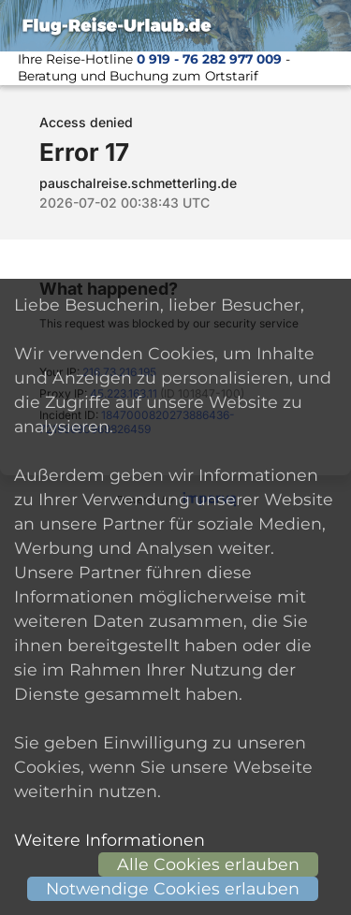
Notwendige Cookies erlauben (173, 888)
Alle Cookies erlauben (208, 864)
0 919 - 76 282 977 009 (209, 58)
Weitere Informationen (109, 840)
